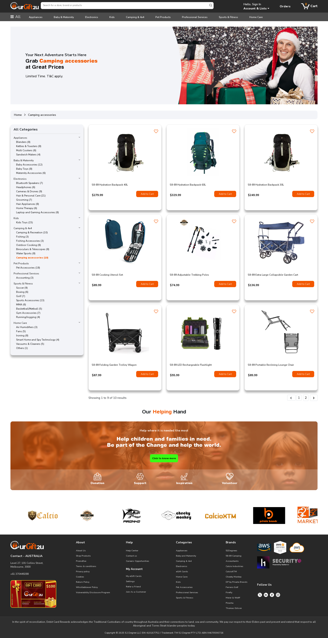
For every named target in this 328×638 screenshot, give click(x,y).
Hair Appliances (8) (26, 204)
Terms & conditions (86, 566)
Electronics (91, 17)
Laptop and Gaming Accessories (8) (36, 212)
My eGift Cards (134, 576)
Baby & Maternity (64, 17)
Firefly (229, 592)
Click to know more (164, 458)
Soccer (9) (21, 287)
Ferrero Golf (232, 587)
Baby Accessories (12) (28, 164)
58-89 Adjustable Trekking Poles (189, 274)
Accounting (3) (23, 277)
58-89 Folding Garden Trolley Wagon (114, 365)
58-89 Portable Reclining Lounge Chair (271, 365)
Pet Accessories (184, 587)
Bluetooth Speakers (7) (28, 183)
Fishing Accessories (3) (29, 241)
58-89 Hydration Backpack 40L (110, 184)
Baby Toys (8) (23, 168)
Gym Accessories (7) (27, 313)
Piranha (229, 603)
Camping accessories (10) (31, 257)
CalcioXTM (231, 571)
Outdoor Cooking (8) (27, 245)
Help (129, 542)
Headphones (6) (24, 187)
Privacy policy (83, 571)
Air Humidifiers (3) (25, 327)
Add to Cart (147, 194)
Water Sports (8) (24, 253)
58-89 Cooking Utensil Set (107, 274)
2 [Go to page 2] (306, 397)
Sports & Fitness (228, 17)
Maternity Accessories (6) (30, 173)
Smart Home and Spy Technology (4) (36, 339)
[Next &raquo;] (314, 398)
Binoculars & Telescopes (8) (31, 249)
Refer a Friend (133, 586)
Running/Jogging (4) (27, 317)
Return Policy (82, 582)
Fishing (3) (21, 236)
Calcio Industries (234, 566)
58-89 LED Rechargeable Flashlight (191, 365)
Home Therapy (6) (25, 208)
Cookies (80, 576)
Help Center (132, 550)
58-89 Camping (233, 555)
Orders (285, 6)
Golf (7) (19, 296)
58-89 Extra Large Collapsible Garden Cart (273, 274)
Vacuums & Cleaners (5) (29, 344)
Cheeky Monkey (233, 576)
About (80, 542)
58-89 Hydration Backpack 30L (266, 184)
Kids (112, 17)
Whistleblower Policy (87, 587)
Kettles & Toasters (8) (27, 146)
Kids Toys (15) (23, 222)
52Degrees (231, 550)
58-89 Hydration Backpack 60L (188, 184)
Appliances (35, 17)
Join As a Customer (136, 591)
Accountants (232, 561)
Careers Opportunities (137, 561)
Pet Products (163, 17)
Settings (130, 581)
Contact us (131, 555)
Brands (231, 542)
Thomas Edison (234, 608)
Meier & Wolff (233, 597)
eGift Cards (182, 571)
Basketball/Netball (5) (28, 308)
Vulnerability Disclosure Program (93, 592)
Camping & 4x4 (135, 17)
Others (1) (21, 348)
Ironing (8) (21, 335)
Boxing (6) (21, 292)
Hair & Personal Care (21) (30, 195)
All (15, 16)
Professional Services (195, 17)
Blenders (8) (22, 142)
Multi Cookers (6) (25, 150)
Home (18, 115)
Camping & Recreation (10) (31, 232)
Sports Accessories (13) (29, 300)
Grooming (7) (23, 199)
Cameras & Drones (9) (28, 191)
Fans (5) (20, 331)
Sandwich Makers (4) (27, 154)
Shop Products (83, 555)
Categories (184, 542)
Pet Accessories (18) (27, 267)
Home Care (256, 17)
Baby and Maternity (186, 555)
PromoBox (81, 561)
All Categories (26, 129)
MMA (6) (20, 304)
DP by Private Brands (236, 582)
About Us (81, 550)
